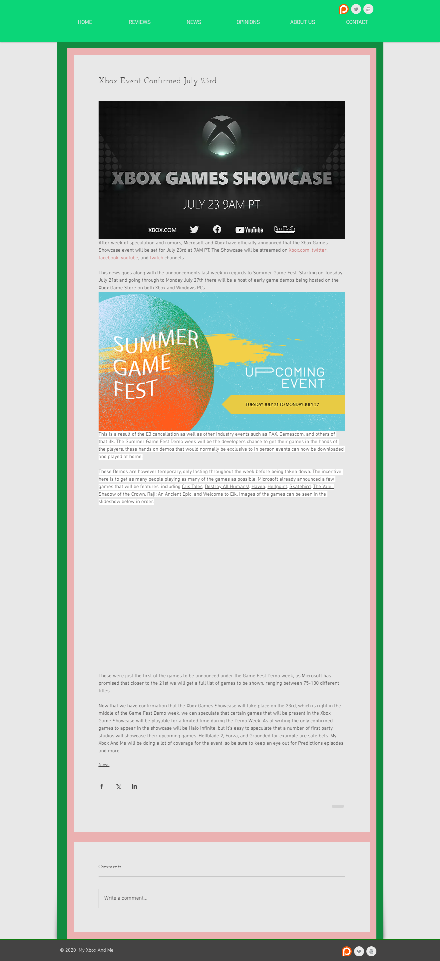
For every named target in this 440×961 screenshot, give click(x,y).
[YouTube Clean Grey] (368, 9)
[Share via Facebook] (102, 786)
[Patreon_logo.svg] (344, 9)
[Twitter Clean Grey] (356, 9)
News (104, 765)
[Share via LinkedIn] (134, 786)
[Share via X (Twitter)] (118, 786)
